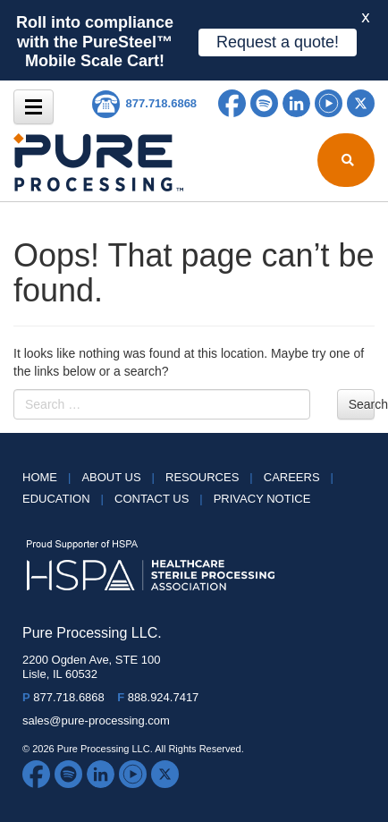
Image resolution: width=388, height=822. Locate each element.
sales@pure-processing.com (96, 720)
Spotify (264, 103)
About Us (123, 477)
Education (68, 498)
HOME (51, 477)
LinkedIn (296, 103)
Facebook (232, 103)
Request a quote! (277, 42)
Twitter (361, 103)
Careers (304, 477)
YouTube (328, 103)
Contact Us (164, 498)
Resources (214, 477)
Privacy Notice (262, 498)
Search (362, 404)
